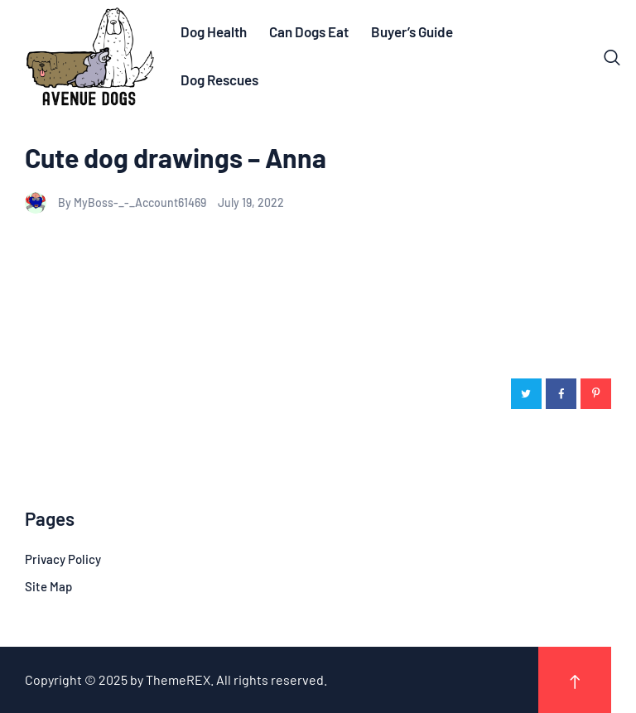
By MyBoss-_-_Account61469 (117, 202)
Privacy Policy (63, 559)
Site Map (48, 586)
